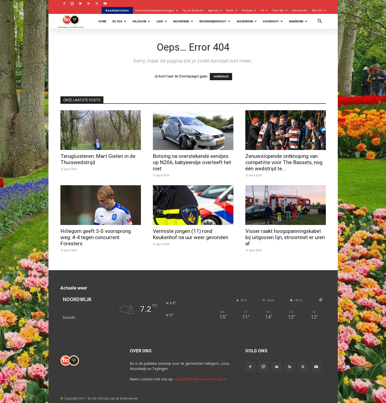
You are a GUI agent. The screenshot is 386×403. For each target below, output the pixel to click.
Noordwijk (183, 21)
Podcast (249, 10)
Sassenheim (247, 21)
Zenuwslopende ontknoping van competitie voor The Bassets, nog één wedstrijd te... (283, 162)
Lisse (161, 21)
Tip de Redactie (192, 10)
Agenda (214, 10)
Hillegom (141, 21)
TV (263, 10)
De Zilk (119, 21)
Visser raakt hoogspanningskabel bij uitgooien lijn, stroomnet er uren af (285, 237)
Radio (231, 10)
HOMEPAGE (221, 76)
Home (102, 21)
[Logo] (73, 21)
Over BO (279, 10)
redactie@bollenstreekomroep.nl (200, 379)
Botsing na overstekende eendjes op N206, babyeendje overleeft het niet (192, 162)
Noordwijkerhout (214, 21)
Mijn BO (319, 10)
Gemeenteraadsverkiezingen (156, 10)
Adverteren (299, 10)
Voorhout (273, 21)
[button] (320, 21)
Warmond (298, 21)
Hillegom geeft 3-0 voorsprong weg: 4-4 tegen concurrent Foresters (95, 237)
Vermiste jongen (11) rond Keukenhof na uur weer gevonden (190, 234)
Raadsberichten (117, 10)
